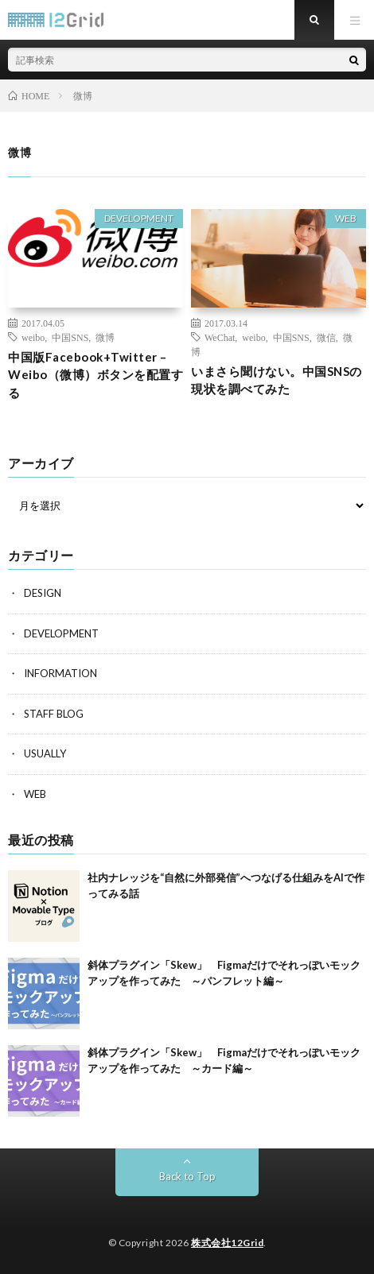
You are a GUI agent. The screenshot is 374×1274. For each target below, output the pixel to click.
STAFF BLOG (54, 713)
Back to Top (187, 1176)
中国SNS (70, 337)
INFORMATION (60, 673)
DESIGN (42, 593)
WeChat (220, 337)
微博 (105, 337)
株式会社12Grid (227, 1243)
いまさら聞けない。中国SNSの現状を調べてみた (276, 380)
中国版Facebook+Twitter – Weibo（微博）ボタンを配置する (95, 375)
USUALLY (45, 753)
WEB (345, 218)
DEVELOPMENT (138, 218)
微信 (326, 337)
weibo (33, 337)
